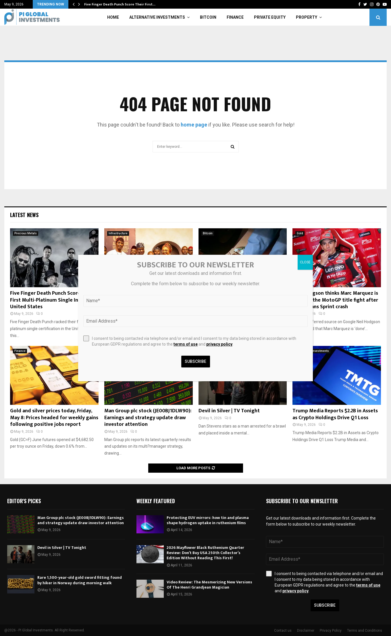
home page (194, 125)
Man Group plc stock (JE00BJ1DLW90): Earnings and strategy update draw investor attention (147, 418)
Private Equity (270, 17)
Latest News (24, 215)
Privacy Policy (331, 631)
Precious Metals (25, 233)
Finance (235, 17)
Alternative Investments (157, 17)
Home (113, 17)
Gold (300, 233)
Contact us (283, 631)
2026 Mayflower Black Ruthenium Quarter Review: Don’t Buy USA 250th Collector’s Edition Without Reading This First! (205, 552)
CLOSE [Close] (305, 262)
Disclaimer (305, 631)
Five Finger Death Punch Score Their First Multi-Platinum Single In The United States (52, 300)
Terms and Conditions (364, 631)
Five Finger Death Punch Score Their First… (119, 4)
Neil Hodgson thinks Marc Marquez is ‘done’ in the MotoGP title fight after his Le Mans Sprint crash (335, 300)
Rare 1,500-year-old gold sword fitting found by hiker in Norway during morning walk (79, 580)
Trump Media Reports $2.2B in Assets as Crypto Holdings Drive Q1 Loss (335, 414)
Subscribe (325, 605)
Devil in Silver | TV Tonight (229, 411)
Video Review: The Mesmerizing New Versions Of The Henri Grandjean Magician (209, 585)
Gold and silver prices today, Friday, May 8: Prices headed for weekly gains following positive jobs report (54, 418)
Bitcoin (208, 17)
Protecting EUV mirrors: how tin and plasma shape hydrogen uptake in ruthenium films (208, 520)
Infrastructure (118, 233)
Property (306, 17)
